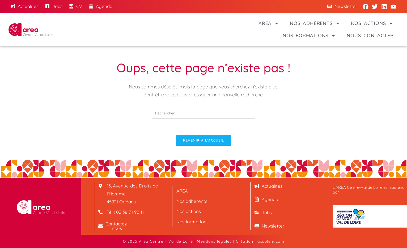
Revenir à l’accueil (203, 140)
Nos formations (309, 36)
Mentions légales (214, 241)
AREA (268, 23)
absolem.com (270, 241)
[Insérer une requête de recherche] (203, 113)
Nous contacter (370, 35)
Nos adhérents (315, 23)
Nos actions (372, 23)
